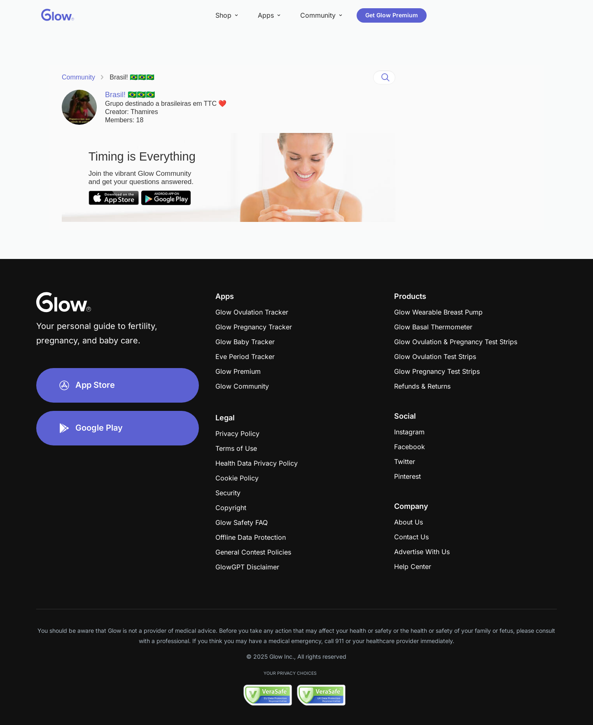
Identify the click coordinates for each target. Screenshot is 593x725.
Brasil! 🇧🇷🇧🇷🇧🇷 (132, 77)
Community (78, 77)
